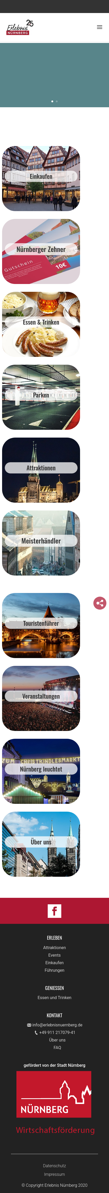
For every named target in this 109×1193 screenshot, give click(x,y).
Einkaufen (54, 962)
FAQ (57, 1047)
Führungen (54, 970)
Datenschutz (54, 1165)
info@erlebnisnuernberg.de (57, 1024)
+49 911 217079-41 (57, 1032)
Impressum (54, 1174)
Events (54, 955)
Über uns (57, 1040)
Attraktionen (54, 947)
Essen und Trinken (54, 997)
